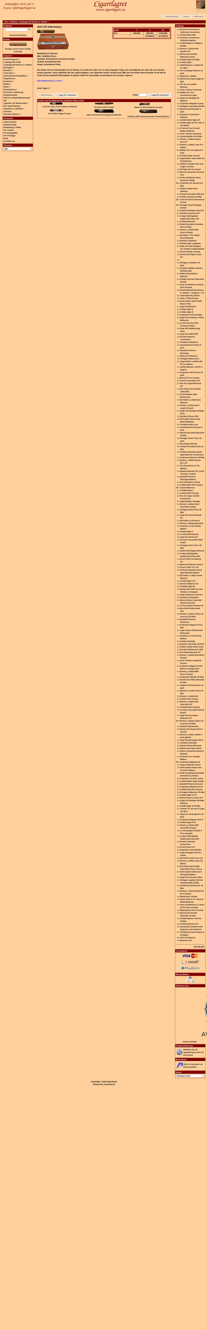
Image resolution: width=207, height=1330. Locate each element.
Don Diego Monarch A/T (190, 652)
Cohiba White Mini (188, 35)
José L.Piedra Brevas (189, 298)
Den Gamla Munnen (12, 106)
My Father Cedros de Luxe (191, 858)
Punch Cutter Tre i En (189, 567)
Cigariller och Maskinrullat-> (16, 103)
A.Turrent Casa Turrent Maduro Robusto (59, 107)
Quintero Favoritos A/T (190, 213)
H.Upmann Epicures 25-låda (192, 457)
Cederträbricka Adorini (190, 296)
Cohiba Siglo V (186, 531)
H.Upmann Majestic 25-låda (192, 677)
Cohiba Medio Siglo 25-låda (192, 781)
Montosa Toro (186, 940)
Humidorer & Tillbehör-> (14, 109)
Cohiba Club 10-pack (189, 699)
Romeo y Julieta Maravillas (191, 523)
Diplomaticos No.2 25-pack (191, 910)
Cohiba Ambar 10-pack (190, 156)
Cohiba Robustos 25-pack (191, 789)
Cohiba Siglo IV (186, 309)
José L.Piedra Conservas (191, 90)
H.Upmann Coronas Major (191, 315)
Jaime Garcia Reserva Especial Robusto (104, 115)
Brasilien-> (8, 70)
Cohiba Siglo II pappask (190, 243)
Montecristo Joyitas (188, 896)
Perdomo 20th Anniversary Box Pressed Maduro (148, 116)
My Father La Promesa (189, 521)
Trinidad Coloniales (188, 743)
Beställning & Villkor (12, 127)
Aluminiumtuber (10, 95)
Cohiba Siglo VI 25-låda (190, 806)
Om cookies (9, 130)
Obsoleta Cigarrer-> (12, 114)
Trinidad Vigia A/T (187, 586)
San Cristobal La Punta (190, 482)
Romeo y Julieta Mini (189, 696)
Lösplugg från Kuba (12, 62)
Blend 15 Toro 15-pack (189, 378)
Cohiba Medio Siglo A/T (190, 120)
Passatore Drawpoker (189, 597)
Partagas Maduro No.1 (189, 359)
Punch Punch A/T (187, 847)
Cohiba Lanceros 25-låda (191, 197)
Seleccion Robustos (188, 356)
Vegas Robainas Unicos (190, 765)
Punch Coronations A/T (190, 381)
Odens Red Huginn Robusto (192, 551)
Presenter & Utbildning (13, 92)
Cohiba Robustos (187, 221)
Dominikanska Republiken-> (16, 76)
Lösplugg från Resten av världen (33, 22)
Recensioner (181, 1059)
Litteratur (7, 111)
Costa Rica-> (9, 73)
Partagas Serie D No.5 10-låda (18, 49)
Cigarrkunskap (10, 125)
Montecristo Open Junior (191, 748)
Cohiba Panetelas (187, 641)
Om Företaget (9, 136)
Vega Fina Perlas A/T (189, 537)
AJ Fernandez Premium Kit (191, 606)
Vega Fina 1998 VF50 (189, 334)
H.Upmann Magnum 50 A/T (191, 820)
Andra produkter (190, 1042)
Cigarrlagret (112, 1082)
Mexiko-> (7, 84)
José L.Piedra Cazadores (191, 134)
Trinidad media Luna (189, 424)
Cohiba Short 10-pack (189, 493)
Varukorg (180, 26)
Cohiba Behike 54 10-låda (191, 136)
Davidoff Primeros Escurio (191, 784)
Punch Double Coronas (190, 252)
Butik (6, 138)
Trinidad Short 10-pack (190, 707)
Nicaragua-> (9, 68)
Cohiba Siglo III (186, 312)
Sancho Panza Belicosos (191, 746)
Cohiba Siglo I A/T (188, 581)
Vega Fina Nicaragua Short (191, 740)
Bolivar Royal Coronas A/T (191, 798)
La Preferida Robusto (189, 534)
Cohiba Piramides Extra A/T (192, 210)
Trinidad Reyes (186, 490)
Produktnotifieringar (184, 1046)
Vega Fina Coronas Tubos (191, 877)
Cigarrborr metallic (188, 76)
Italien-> (7, 87)
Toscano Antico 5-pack (104, 107)
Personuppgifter (11, 133)
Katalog (13, 22)
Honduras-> (9, 81)
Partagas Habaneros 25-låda (192, 792)
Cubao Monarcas (187, 488)
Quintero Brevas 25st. (189, 416)
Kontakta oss (9, 141)
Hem (6, 22)
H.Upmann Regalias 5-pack (191, 103)
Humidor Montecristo (189, 726)
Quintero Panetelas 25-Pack (192, 644)
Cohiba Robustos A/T (189, 924)
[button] (171, 16)
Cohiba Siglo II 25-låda (189, 60)
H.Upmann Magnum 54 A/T (191, 787)
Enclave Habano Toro (189, 584)
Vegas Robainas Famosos (191, 595)
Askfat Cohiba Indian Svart (191, 647)
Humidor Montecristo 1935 (191, 649)
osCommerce (109, 1084)
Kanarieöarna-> (10, 89)
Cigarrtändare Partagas (190, 501)
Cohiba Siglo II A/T (188, 822)
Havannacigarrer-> (12, 59)
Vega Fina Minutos (188, 306)
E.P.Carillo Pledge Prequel (59, 113)
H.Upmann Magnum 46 (190, 762)
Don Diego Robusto (188, 444)
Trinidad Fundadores (189, 342)
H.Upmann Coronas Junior (191, 778)
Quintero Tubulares (188, 241)
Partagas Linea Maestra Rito (192, 106)
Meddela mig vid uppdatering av (193, 1052)
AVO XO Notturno (187, 938)
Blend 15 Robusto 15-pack (191, 564)
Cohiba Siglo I (186, 62)
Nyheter (6, 39)
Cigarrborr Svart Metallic (190, 850)
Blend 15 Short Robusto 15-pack (148, 107)
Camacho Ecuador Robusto (192, 194)
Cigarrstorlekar (10, 122)
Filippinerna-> (10, 78)
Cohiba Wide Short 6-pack (191, 485)
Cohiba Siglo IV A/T (188, 795)
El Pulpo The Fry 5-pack (190, 169)
